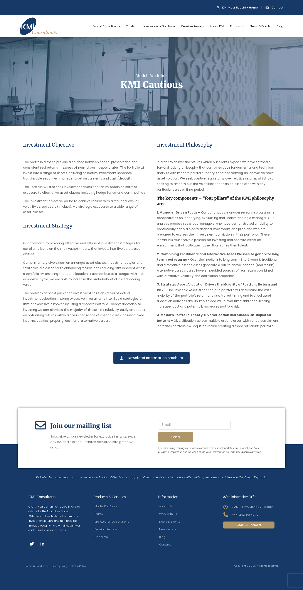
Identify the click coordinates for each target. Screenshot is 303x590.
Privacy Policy (59, 566)
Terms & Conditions (37, 566)
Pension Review (192, 26)
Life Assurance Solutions (158, 26)
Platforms (237, 26)
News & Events (260, 26)
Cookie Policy (78, 566)
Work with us (168, 514)
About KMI (217, 26)
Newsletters (167, 529)
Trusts (130, 26)
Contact (165, 544)
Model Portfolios (106, 26)
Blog (280, 26)
